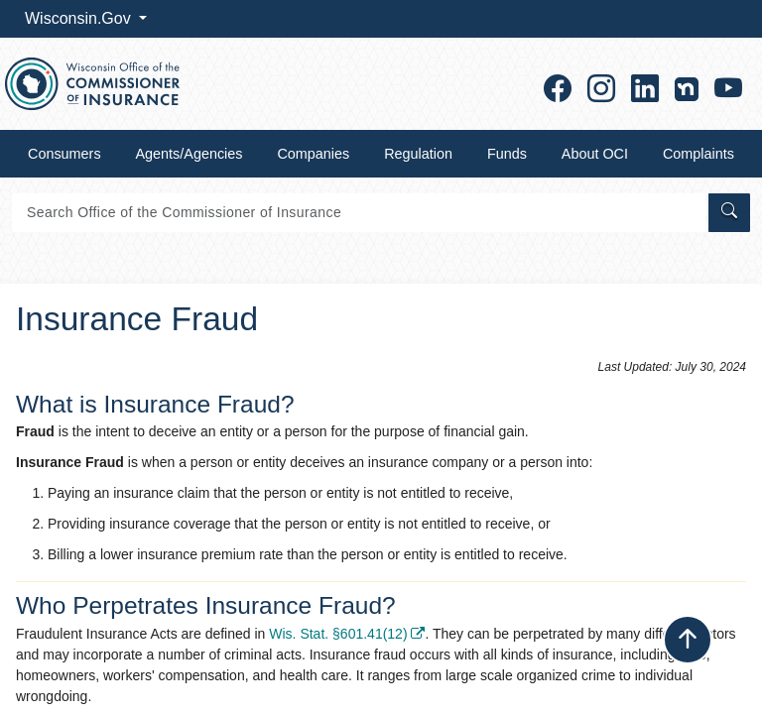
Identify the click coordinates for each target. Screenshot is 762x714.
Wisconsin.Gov (80, 18)
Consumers (64, 154)
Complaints (698, 154)
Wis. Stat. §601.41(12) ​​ (347, 634)
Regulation (418, 154)
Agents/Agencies (189, 154)
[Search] (358, 212)
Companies (313, 154)
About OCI (595, 154)
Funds (507, 154)
